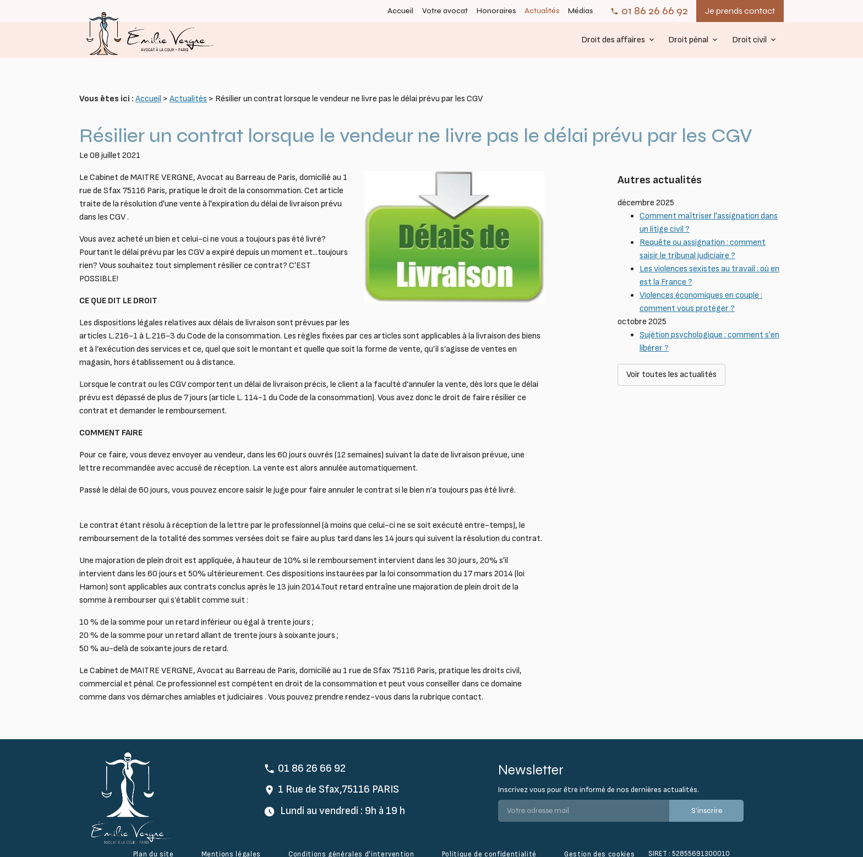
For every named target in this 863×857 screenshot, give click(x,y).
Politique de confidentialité (489, 837)
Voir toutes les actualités (671, 334)
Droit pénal (688, 40)
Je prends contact (740, 11)
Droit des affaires (613, 40)
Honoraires (496, 11)
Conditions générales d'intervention (351, 837)
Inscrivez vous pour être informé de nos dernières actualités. (598, 772)
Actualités (542, 11)
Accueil (400, 11)
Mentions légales (231, 837)
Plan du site (153, 837)
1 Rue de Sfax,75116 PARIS (338, 772)
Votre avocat (445, 11)
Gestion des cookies (599, 837)
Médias (580, 11)
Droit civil (749, 40)
